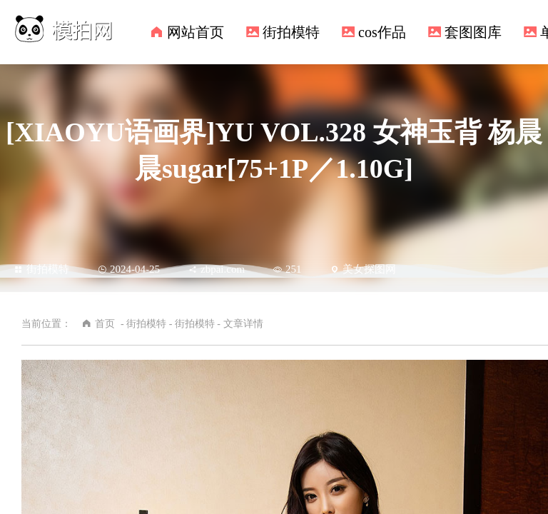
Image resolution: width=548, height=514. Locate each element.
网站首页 (195, 32)
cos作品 (382, 32)
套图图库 (473, 32)
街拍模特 (291, 32)
